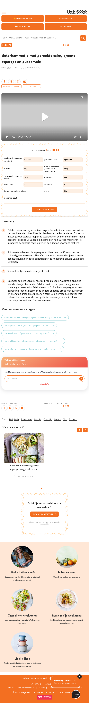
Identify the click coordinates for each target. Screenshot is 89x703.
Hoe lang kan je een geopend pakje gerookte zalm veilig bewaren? (33, 349)
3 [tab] (47, 488)
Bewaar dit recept (11, 86)
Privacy (10, 687)
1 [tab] (41, 488)
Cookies (41, 687)
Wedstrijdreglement (22, 692)
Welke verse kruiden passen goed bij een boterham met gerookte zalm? (35, 317)
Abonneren (38, 692)
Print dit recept (31, 86)
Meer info (44, 384)
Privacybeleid (44, 524)
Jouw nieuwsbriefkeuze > (44, 514)
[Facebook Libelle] (50, 678)
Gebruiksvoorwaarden (25, 687)
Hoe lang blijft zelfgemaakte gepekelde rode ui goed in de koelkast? (33, 341)
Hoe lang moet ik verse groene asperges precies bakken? (29, 325)
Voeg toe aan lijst (44, 209)
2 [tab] (44, 488)
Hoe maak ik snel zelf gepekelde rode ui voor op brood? (29, 333)
